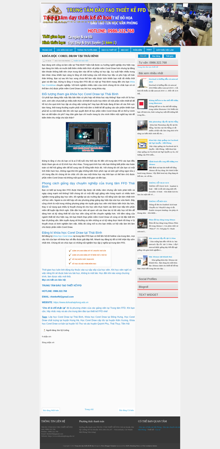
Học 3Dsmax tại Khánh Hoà (160, 257)
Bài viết (143, 56)
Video (149, 50)
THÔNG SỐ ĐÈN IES (158, 201)
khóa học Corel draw (63, 236)
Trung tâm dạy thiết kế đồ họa (77, 17)
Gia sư (157, 430)
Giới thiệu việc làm (164, 50)
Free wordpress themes (150, 446)
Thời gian (169, 56)
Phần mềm (137, 50)
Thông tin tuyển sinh (87, 50)
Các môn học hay (65, 50)
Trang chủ (47, 50)
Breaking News (135, 446)
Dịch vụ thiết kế (109, 50)
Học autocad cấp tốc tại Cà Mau (162, 238)
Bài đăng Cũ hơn (126, 410)
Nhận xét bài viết (81, 61)
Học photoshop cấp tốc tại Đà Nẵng (163, 122)
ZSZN (128, 446)
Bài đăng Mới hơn (51, 410)
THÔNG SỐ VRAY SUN (159, 183)
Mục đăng (156, 56)
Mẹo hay (125, 50)
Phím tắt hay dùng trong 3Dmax (162, 220)
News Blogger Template (108, 446)
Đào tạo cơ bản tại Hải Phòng (150, 427)
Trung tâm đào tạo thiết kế (147, 67)
